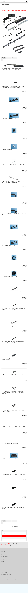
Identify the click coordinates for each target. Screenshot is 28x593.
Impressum (2, 561)
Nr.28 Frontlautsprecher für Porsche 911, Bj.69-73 (10, 458)
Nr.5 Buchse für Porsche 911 (7, 149)
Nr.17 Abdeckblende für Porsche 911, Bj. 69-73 (10, 276)
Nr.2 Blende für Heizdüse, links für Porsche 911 (10, 102)
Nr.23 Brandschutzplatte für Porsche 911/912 (10, 443)
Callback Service (3, 559)
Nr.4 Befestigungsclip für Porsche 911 (8, 133)
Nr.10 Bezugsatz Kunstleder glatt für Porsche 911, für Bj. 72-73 (13, 197)
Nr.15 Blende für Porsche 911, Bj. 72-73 (9, 245)
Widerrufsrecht (3, 551)
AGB (1, 554)
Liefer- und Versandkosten (4, 556)
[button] (2, 58)
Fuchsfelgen (2, 564)
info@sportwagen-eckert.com (7, 574)
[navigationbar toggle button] (27, 1)
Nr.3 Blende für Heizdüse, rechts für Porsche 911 (10, 118)
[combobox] (8, 58)
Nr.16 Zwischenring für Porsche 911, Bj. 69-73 (10, 260)
